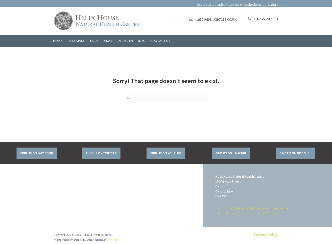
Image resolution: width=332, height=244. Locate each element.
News (107, 41)
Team (94, 41)
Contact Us (160, 41)
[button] (37, 153)
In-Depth (125, 41)
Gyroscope (112, 240)
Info (141, 41)
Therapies (76, 41)
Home (57, 41)
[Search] (166, 98)
